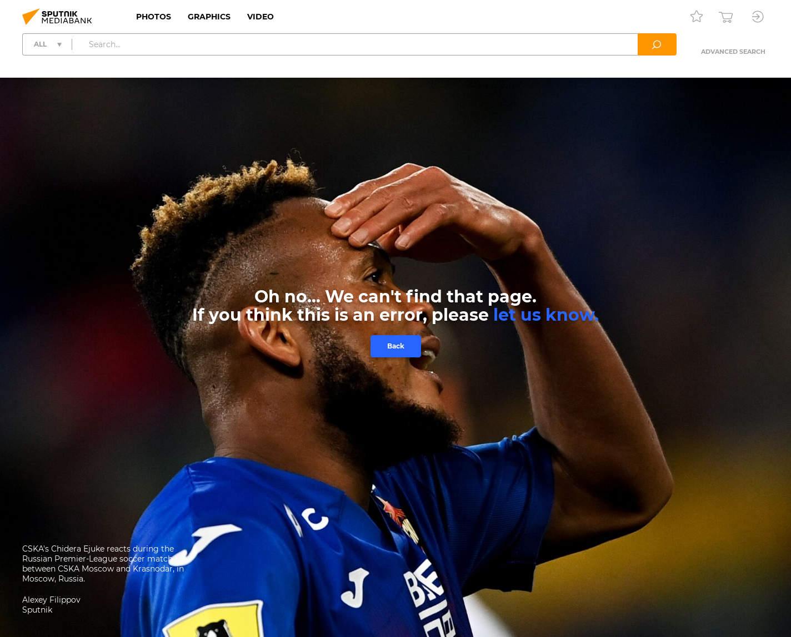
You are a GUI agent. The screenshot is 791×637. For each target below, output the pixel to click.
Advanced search (733, 51)
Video (260, 17)
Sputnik (37, 610)
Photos (153, 17)
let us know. (546, 315)
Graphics (209, 17)
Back (395, 346)
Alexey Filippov (51, 600)
